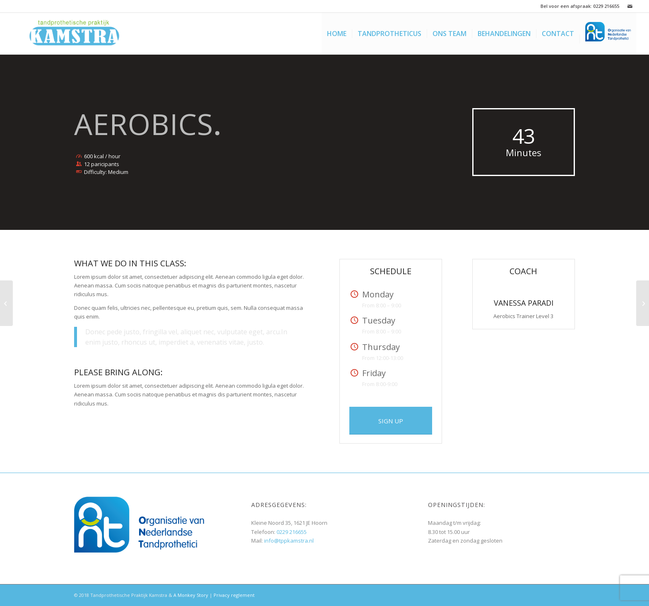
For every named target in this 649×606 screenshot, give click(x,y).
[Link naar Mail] (630, 6)
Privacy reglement (234, 595)
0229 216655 (606, 6)
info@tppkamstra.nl (289, 540)
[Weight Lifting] (6, 303)
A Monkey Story (190, 595)
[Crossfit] (642, 303)
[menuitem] (337, 33)
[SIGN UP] (390, 421)
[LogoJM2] (74, 33)
